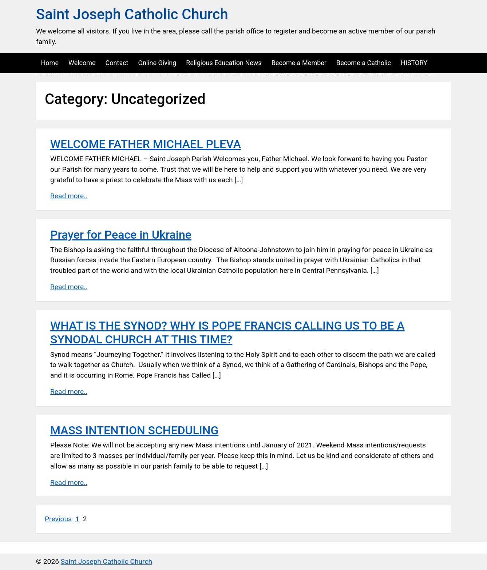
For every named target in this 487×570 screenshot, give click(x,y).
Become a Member (299, 63)
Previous (58, 519)
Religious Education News (223, 63)
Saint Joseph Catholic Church (132, 14)
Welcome (82, 63)
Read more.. (68, 196)
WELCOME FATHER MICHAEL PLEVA (145, 144)
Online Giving (157, 63)
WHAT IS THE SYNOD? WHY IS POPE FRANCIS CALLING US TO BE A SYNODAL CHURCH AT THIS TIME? (227, 332)
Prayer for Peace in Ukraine (120, 235)
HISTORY (414, 63)
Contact (117, 63)
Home (50, 63)
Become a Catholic (363, 63)
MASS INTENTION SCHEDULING (134, 430)
